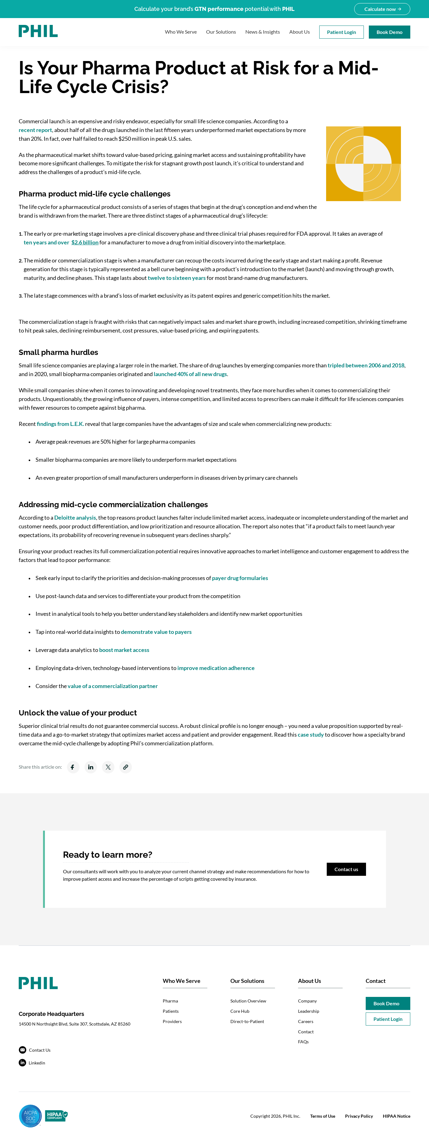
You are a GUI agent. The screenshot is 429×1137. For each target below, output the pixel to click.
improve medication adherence (216, 667)
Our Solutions (221, 32)
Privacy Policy (359, 1116)
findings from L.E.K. (60, 423)
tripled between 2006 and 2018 (366, 365)
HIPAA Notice (396, 1116)
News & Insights (262, 32)
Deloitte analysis (75, 517)
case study (311, 734)
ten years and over (61, 242)
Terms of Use (322, 1116)
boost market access (124, 649)
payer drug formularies (240, 577)
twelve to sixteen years (177, 277)
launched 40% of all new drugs (190, 373)
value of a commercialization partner (113, 685)
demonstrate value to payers (156, 631)
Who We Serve (181, 32)
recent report (35, 129)
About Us (299, 32)
